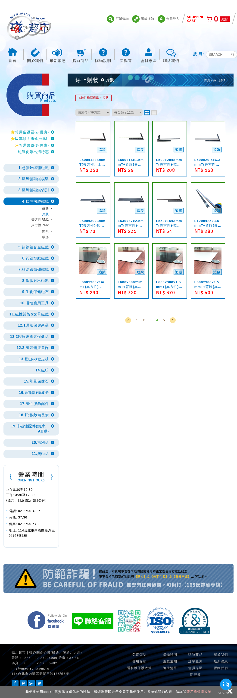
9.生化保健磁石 (35, 292)
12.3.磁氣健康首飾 (33, 348)
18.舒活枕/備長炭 (34, 415)
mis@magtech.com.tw (30, 668)
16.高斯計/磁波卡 (34, 393)
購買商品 (80, 55)
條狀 (45, 208)
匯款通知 (143, 19)
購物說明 (103, 55)
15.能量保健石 (36, 381)
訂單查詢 (118, 19)
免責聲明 (139, 654)
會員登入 (168, 19)
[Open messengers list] (226, 684)
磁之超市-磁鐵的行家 (28, 26)
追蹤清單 (170, 668)
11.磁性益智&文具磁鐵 (29, 314)
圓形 (45, 232)
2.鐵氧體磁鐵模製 (33, 179)
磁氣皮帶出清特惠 (33, 152)
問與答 (126, 55)
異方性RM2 (40, 225)
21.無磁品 (40, 454)
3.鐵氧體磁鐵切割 (33, 190)
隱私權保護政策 (199, 692)
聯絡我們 (171, 55)
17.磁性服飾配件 (34, 404)
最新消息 (58, 55)
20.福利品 (40, 443)
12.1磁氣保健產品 (33, 325)
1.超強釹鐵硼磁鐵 (33, 168)
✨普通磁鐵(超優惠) (31, 145)
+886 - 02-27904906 (39, 658)
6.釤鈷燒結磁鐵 (35, 258)
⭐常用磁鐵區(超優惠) (29, 132)
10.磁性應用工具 (34, 303)
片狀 (45, 214)
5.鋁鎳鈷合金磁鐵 (33, 247)
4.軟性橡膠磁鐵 (35, 201)
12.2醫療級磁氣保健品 (29, 337)
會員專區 (148, 55)
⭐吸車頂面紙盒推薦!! (29, 139)
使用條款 (139, 661)
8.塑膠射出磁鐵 (35, 281)
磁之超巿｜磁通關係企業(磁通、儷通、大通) (47, 652)
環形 (45, 237)
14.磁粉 (42, 370)
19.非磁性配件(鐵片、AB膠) (30, 428)
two (147, 112)
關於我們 (35, 55)
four (154, 112)
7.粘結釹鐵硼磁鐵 (33, 269)
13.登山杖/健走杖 (34, 359)
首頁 (12, 55)
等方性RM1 (40, 219)
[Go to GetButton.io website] (225, 693)
